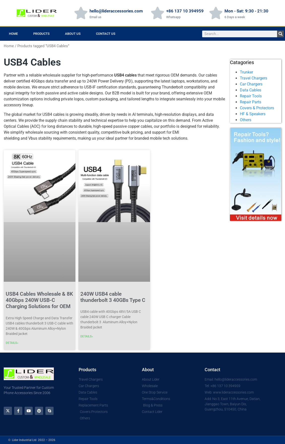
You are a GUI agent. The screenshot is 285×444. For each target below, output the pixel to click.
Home (13, 34)
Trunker (246, 72)
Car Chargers (251, 84)
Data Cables (250, 90)
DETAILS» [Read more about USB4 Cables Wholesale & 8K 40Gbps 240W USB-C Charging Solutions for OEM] (12, 343)
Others (245, 120)
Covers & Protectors (257, 108)
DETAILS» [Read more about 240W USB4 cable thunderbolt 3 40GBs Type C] (86, 336)
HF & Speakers (252, 114)
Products (41, 34)
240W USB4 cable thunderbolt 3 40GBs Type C (112, 297)
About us (73, 34)
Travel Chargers (253, 78)
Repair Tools (251, 96)
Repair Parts (250, 102)
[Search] (280, 34)
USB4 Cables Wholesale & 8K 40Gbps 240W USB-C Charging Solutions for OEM (39, 300)
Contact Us (105, 34)
